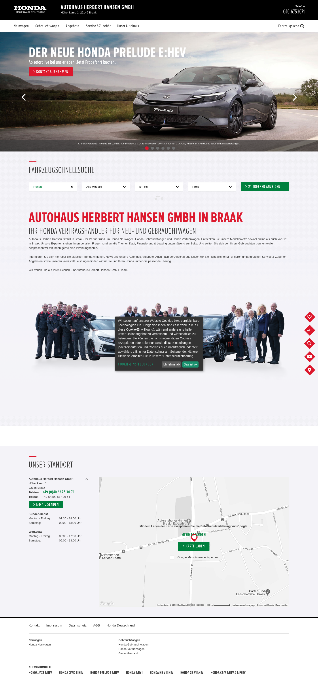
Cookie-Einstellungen (136, 364)
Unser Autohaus (128, 26)
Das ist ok (190, 364)
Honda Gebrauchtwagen (134, 644)
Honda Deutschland (121, 625)
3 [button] (157, 148)
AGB (96, 625)
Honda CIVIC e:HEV (71, 672)
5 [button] (168, 148)
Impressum (54, 625)
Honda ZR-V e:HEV (191, 672)
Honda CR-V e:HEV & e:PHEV (228, 672)
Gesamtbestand (128, 653)
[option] (159, 91)
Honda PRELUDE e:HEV (104, 672)
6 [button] (173, 148)
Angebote (72, 26)
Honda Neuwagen (40, 644)
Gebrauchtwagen (47, 26)
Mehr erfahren (194, 535)
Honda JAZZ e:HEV (40, 672)
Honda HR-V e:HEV (161, 672)
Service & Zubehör (98, 26)
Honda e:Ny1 (134, 672)
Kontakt (34, 625)
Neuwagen (21, 26)
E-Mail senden (47, 504)
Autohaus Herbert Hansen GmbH (97, 7)
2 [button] (152, 148)
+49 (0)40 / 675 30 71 (58, 492)
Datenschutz (78, 625)
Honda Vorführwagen (132, 649)
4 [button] (163, 148)
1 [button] (147, 148)
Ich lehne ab (171, 364)
